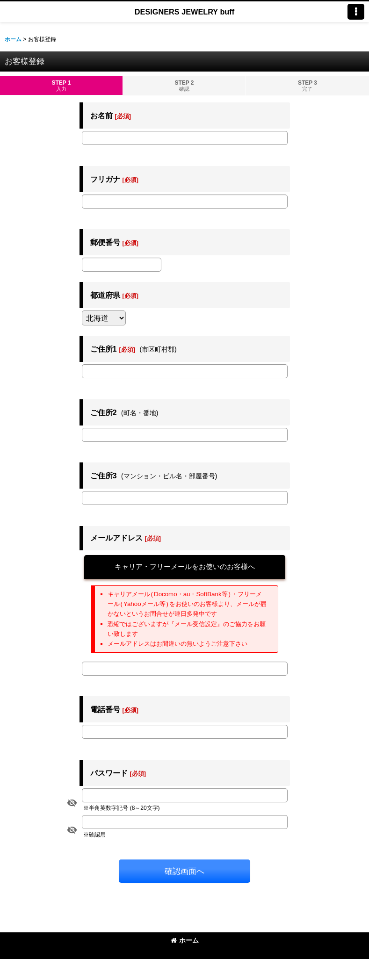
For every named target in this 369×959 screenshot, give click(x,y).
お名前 (101, 115)
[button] (355, 12)
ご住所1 (103, 349)
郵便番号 (105, 242)
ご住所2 (103, 412)
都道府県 (105, 295)
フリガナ (105, 179)
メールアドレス (116, 538)
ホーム (185, 940)
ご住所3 (103, 475)
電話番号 (105, 709)
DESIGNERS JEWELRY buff (184, 11)
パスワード (109, 773)
